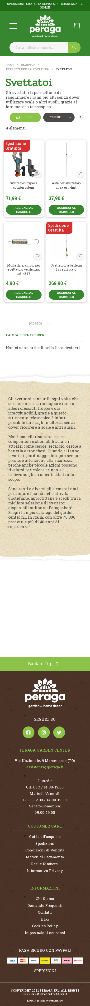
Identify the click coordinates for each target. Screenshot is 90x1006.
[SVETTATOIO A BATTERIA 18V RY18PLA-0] (66, 242)
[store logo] (45, 26)
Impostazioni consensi (45, 932)
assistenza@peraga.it (45, 767)
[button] (59, 117)
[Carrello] (77, 26)
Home (10, 65)
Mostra (36, 323)
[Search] (74, 47)
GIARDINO (28, 65)
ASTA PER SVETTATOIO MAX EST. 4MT (66, 185)
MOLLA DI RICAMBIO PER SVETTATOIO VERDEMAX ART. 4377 (23, 269)
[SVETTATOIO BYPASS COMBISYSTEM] (24, 160)
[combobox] (45, 47)
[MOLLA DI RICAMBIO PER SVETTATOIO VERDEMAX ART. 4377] (24, 242)
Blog (45, 919)
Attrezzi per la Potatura (27, 69)
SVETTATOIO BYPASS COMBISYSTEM (23, 185)
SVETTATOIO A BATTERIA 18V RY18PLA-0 (66, 267)
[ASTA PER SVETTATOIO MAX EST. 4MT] (66, 160)
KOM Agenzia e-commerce (45, 1000)
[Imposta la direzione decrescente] (81, 117)
